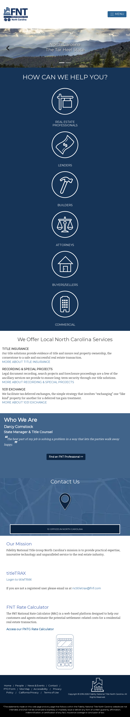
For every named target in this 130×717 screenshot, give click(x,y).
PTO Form (9, 688)
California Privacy (29, 692)
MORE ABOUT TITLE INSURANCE (26, 362)
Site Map (24, 688)
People (19, 685)
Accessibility (41, 688)
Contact (53, 685)
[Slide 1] (61, 63)
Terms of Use (51, 692)
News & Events (36, 685)
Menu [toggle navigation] (117, 14)
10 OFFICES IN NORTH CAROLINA (65, 529)
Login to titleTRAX (19, 579)
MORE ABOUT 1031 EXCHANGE (24, 402)
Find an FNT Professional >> (66, 456)
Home (7, 685)
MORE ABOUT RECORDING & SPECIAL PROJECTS (38, 382)
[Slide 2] (68, 63)
